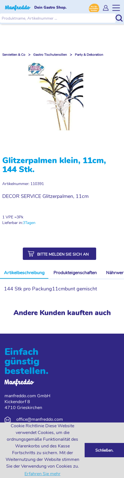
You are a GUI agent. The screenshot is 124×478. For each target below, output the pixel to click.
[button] (59, 254)
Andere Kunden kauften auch (62, 313)
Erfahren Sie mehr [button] (42, 474)
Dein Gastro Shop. (50, 7)
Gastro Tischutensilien (50, 54)
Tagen (30, 222)
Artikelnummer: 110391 (23, 183)
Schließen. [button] (104, 450)
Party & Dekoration (89, 54)
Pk (21, 217)
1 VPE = (9, 217)
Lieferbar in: (12, 222)
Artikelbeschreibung (24, 273)
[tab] (24, 273)
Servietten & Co (13, 54)
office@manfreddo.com (39, 419)
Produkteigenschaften (75, 273)
